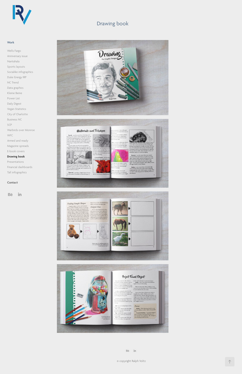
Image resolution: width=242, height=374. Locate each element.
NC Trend (13, 82)
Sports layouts (16, 66)
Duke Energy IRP (16, 77)
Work (10, 42)
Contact (12, 182)
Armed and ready (17, 140)
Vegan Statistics (16, 109)
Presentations (15, 161)
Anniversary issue (17, 56)
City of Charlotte (17, 114)
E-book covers (16, 151)
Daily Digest (14, 103)
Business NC (14, 119)
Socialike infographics (20, 72)
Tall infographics (17, 172)
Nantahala (13, 61)
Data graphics (15, 87)
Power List (13, 98)
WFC (10, 135)
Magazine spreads (18, 146)
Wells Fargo (14, 50)
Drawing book (16, 156)
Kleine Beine (14, 93)
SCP (9, 124)
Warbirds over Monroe (21, 130)
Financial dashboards (19, 167)
